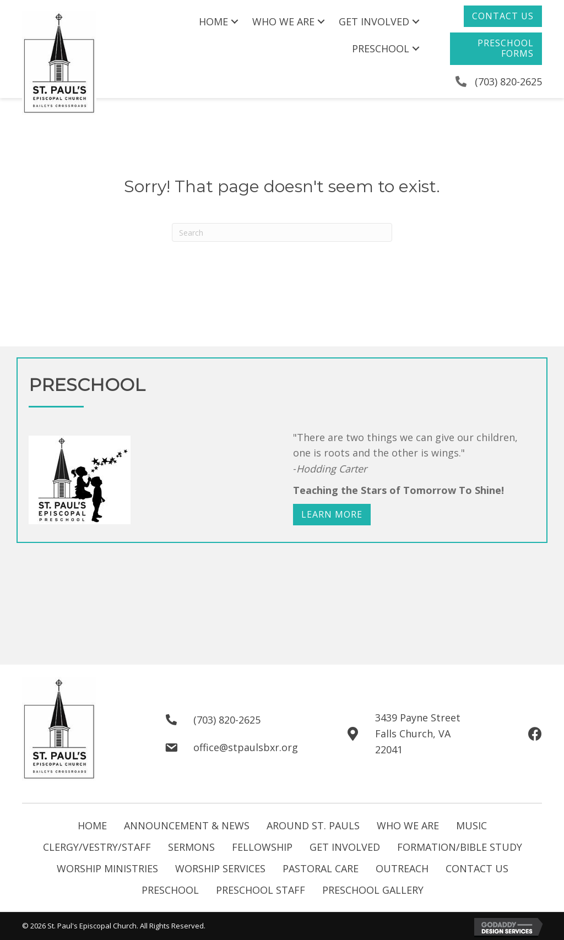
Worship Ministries (107, 868)
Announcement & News (187, 825)
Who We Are (408, 825)
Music (471, 825)
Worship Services (220, 868)
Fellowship (262, 847)
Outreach (402, 868)
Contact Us (477, 868)
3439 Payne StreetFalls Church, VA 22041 (417, 733)
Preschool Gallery (373, 889)
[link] (220, 21)
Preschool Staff (260, 889)
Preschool (170, 889)
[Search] (282, 232)
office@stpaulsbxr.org (245, 747)
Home (92, 825)
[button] (503, 16)
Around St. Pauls (313, 825)
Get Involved (345, 847)
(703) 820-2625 (508, 81)
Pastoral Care (321, 868)
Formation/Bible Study (459, 847)
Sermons (191, 847)
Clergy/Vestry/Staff (97, 847)
